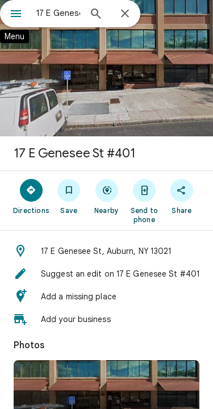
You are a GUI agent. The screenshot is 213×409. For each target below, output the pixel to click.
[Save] (68, 196)
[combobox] (58, 13)
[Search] (96, 15)
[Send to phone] (144, 200)
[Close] (125, 14)
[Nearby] (106, 196)
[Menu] (16, 15)
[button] (106, 251)
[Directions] (31, 196)
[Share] (182, 196)
